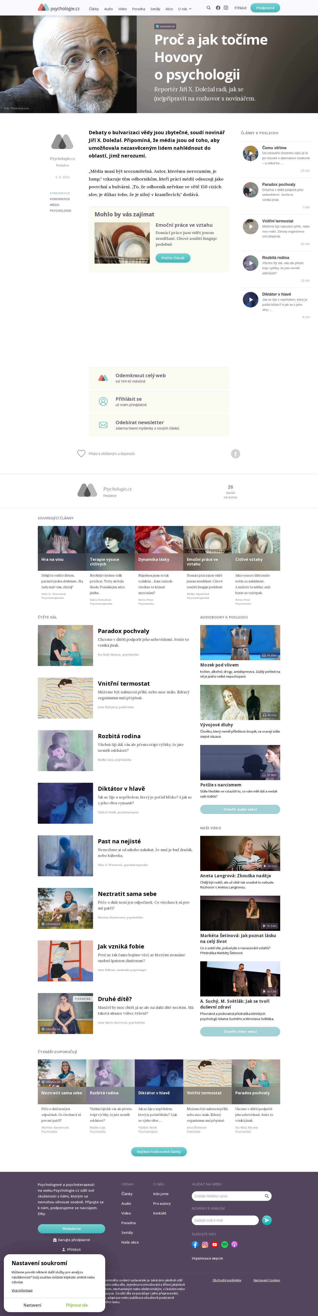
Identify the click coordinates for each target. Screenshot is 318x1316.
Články (94, 9)
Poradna (138, 9)
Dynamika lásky (153, 559)
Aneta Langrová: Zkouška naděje (235, 875)
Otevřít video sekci (240, 1031)
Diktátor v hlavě (276, 294)
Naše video (210, 828)
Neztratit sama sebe (127, 894)
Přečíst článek (173, 258)
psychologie (60, 210)
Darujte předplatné (71, 1239)
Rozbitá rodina (275, 258)
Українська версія (207, 1258)
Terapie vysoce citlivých (104, 562)
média (54, 205)
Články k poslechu (259, 133)
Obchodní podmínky (227, 1280)
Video (122, 9)
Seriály (155, 9)
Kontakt (159, 1213)
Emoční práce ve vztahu (184, 225)
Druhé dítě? (115, 999)
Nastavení (32, 1305)
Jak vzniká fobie (121, 946)
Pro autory (162, 1203)
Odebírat (267, 1220)
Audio (108, 9)
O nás (182, 9)
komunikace (60, 199)
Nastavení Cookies (267, 1280)
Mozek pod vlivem (219, 665)
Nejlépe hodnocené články (159, 1151)
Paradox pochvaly (278, 184)
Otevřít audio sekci (240, 809)
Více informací (22, 1290)
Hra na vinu (52, 559)
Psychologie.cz (59, 7)
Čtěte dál (47, 617)
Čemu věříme (274, 148)
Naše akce (130, 1242)
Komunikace (60, 193)
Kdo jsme (161, 1193)
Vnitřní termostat (277, 221)
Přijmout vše (77, 1305)
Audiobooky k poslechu (224, 617)
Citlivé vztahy (248, 559)
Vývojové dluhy (216, 725)
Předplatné (265, 8)
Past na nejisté (119, 841)
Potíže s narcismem (220, 785)
